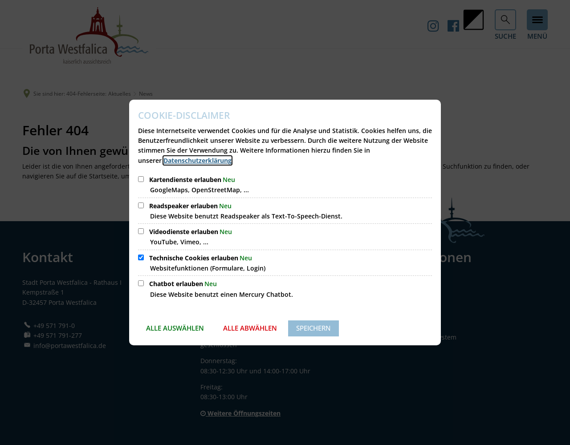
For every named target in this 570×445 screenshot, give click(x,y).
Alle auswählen (175, 328)
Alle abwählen (250, 328)
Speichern (313, 328)
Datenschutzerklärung (197, 160)
